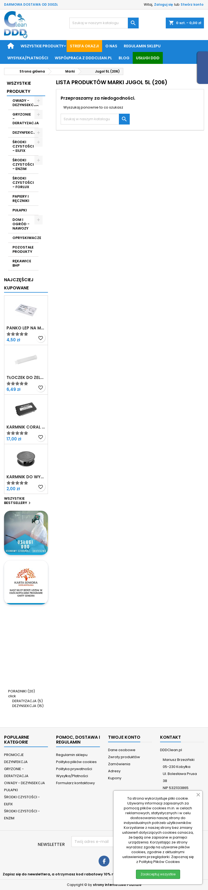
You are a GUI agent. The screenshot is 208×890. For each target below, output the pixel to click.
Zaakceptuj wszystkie (158, 874)
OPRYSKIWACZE (25, 237)
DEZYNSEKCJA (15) (28, 705)
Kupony (114, 778)
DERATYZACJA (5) (27, 701)
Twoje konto (124, 737)
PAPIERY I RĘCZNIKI (20, 198)
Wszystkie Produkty (19, 87)
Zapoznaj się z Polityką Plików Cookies (165, 859)
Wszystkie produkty (42, 46)
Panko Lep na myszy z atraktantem (26, 328)
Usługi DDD (148, 58)
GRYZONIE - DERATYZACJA (25, 119)
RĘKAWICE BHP (21, 263)
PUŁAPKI (19, 210)
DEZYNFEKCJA (25, 132)
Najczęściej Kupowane (19, 284)
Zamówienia (119, 764)
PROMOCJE (14, 754)
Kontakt (170, 737)
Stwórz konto (192, 4)
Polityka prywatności (74, 768)
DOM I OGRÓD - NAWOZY (21, 224)
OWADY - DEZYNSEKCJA (25, 102)
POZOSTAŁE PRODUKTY (23, 249)
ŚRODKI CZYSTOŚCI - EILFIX (23, 146)
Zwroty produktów (124, 757)
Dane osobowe (121, 749)
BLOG (124, 58)
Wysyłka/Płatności (27, 58)
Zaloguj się (163, 4)
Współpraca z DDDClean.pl (83, 58)
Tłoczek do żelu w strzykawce (26, 377)
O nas (111, 46)
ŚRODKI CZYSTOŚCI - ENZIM (23, 164)
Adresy (114, 771)
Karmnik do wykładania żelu (26, 477)
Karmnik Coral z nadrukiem (26, 427)
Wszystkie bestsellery (18, 501)
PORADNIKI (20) (21, 691)
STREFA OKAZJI (84, 46)
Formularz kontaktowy (75, 783)
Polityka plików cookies (76, 761)
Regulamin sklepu (142, 46)
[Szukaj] (104, 23)
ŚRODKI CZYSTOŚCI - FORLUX (23, 182)
